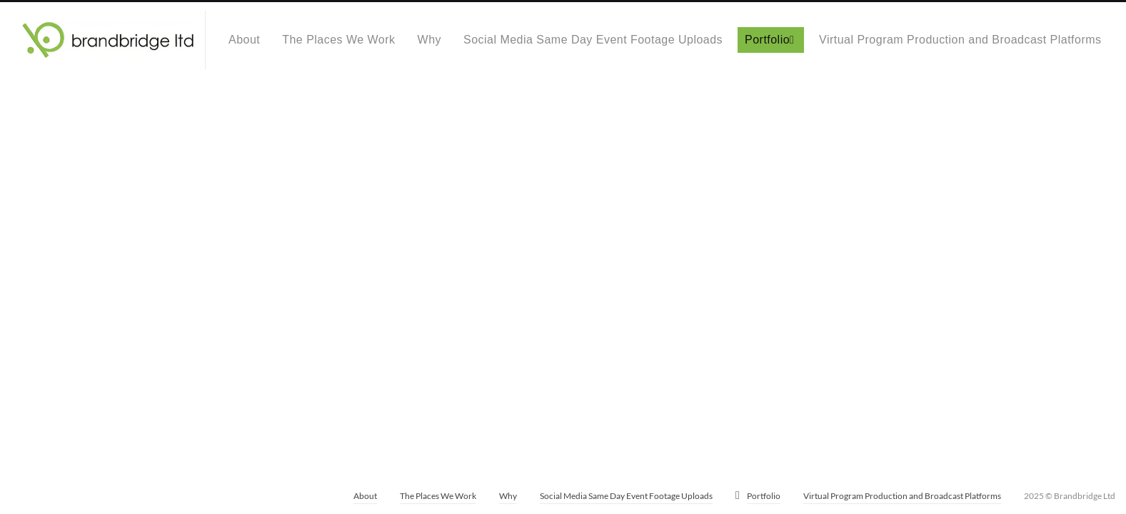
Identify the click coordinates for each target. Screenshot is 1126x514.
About (244, 40)
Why (429, 40)
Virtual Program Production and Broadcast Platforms (960, 40)
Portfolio (767, 40)
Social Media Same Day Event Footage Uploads (593, 40)
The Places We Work (338, 40)
